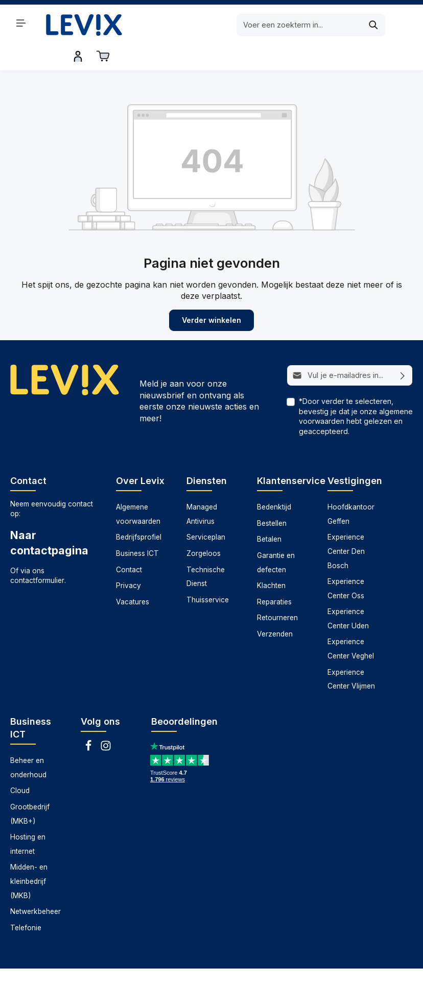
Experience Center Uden (348, 593)
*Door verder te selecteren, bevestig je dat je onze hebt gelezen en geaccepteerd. (356, 391)
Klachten (271, 560)
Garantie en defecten (276, 537)
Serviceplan (205, 511)
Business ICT (137, 528)
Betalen (269, 514)
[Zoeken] (273, 25)
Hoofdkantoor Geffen (350, 488)
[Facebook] (89, 723)
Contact (129, 544)
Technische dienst (287, 976)
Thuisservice (207, 574)
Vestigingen (354, 455)
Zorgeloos (203, 528)
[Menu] (21, 23)
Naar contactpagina (49, 517)
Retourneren (277, 592)
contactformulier (37, 555)
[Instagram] (105, 723)
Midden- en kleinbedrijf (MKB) (29, 855)
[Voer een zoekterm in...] (199, 25)
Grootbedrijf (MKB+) (30, 788)
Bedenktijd (274, 481)
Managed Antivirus (201, 488)
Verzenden (275, 608)
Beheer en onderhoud (28, 742)
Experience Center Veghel (350, 624)
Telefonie (25, 902)
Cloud (20, 765)
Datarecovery (106, 976)
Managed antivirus (168, 976)
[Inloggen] (380, 23)
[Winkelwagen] (405, 23)
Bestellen (272, 498)
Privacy (128, 560)
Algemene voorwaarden (138, 488)
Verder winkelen (211, 295)
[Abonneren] (403, 350)
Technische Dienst (205, 551)
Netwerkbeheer (35, 886)
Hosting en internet (27, 818)
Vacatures (132, 576)
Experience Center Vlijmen (351, 654)
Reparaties (274, 576)
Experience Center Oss (345, 563)
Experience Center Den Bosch (346, 525)
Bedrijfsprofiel (138, 511)
